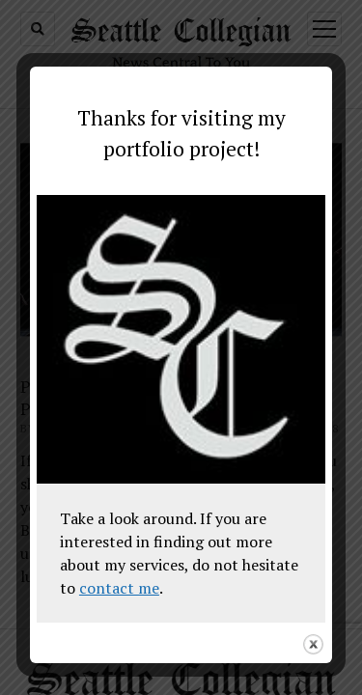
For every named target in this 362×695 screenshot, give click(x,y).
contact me (119, 587)
